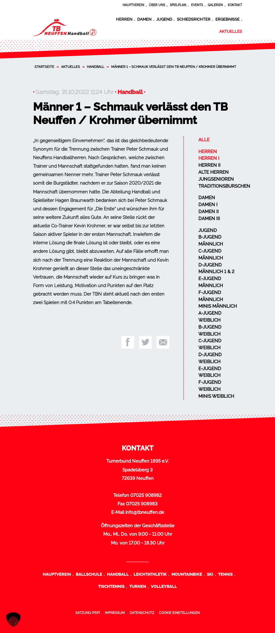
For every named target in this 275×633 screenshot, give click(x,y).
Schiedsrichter (193, 19)
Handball (95, 67)
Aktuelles (230, 31)
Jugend (164, 19)
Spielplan (178, 5)
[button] (13, 619)
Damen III (209, 218)
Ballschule (89, 574)
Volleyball (164, 586)
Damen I (207, 204)
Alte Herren (213, 172)
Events (197, 5)
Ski (210, 574)
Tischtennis (111, 586)
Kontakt (235, 5)
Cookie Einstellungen (179, 613)
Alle (204, 139)
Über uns (157, 5)
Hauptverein (133, 5)
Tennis (225, 574)
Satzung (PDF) (87, 613)
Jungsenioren (216, 179)
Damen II (208, 211)
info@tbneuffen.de (144, 512)
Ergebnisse (227, 19)
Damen (144, 19)
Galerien (215, 5)
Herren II (209, 165)
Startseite (44, 67)
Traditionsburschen (224, 186)
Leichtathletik (150, 574)
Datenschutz (142, 613)
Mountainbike (186, 574)
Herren (124, 19)
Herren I (208, 158)
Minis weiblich (216, 396)
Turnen (137, 586)
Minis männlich (217, 306)
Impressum (115, 613)
